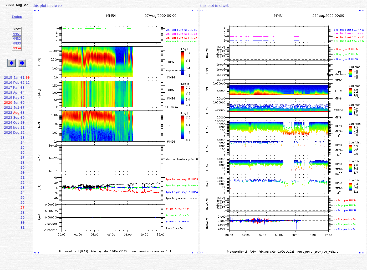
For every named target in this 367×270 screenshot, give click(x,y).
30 (23, 258)
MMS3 (17, 51)
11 (23, 148)
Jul (16, 124)
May (16, 113)
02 (23, 95)
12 (28, 95)
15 (23, 171)
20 (23, 200)
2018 (8, 107)
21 (23, 205)
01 (23, 90)
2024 (8, 142)
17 (23, 182)
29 (23, 252)
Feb (16, 95)
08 (23, 130)
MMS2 (17, 45)
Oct (16, 142)
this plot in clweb (47, 5)
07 (23, 124)
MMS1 (17, 40)
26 (23, 234)
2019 (8, 113)
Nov (16, 148)
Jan (16, 90)
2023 (8, 136)
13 (23, 159)
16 (23, 176)
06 (23, 119)
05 (23, 113)
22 (23, 211)
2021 (8, 124)
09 (23, 136)
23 (23, 217)
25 (23, 229)
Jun (16, 119)
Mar (16, 101)
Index (17, 19)
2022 (8, 130)
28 (23, 246)
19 (23, 194)
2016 (8, 95)
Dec (16, 153)
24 (23, 223)
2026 (8, 153)
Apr (16, 107)
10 (23, 142)
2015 (8, 90)
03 (23, 101)
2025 (8, 148)
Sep (16, 136)
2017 (8, 101)
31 (23, 263)
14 (23, 165)
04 (23, 107)
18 (23, 188)
